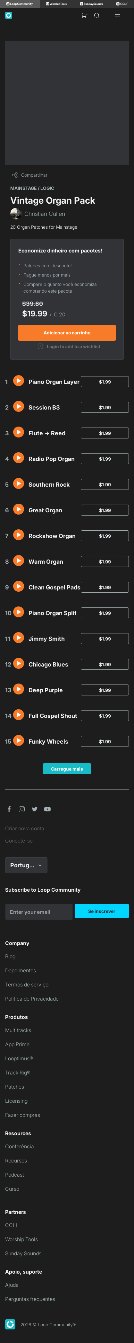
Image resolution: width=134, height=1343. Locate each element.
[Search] (97, 15)
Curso (12, 1189)
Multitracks (18, 1030)
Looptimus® (19, 1058)
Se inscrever (101, 911)
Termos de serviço (26, 984)
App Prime (17, 1044)
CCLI (11, 1225)
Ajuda (12, 1285)
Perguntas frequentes (30, 1299)
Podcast (14, 1174)
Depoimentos (20, 970)
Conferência (19, 1146)
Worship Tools (21, 1239)
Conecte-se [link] (19, 840)
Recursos (16, 1160)
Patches (14, 1086)
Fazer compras (22, 1115)
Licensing (16, 1101)
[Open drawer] (117, 15)
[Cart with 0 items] (84, 15)
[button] (18, 380)
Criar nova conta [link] (24, 828)
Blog (10, 956)
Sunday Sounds (23, 1253)
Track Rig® (17, 1072)
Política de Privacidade (32, 998)
